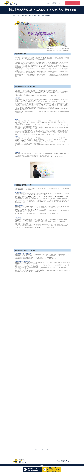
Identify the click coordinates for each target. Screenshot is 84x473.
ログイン (69, 461)
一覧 (42, 449)
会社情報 (54, 3)
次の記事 (48, 449)
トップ (48, 3)
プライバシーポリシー (62, 461)
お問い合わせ (68, 460)
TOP (14, 15)
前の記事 (35, 449)
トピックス (60, 3)
